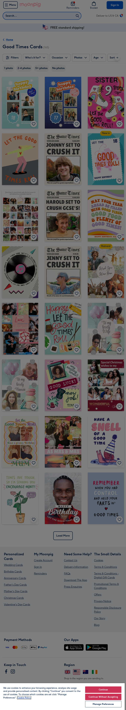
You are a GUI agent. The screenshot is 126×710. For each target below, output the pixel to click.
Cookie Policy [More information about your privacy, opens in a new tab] (24, 697)
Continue (103, 689)
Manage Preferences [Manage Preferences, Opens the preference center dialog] (103, 704)
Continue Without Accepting (103, 697)
